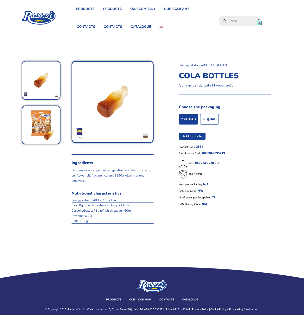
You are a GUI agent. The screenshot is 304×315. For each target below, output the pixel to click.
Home (183, 65)
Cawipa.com (251, 309)
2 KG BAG (188, 119)
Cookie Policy (218, 309)
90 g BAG (209, 119)
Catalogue (141, 26)
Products (85, 9)
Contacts (86, 26)
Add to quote (192, 136)
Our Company (142, 9)
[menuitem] (161, 27)
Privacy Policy (200, 309)
